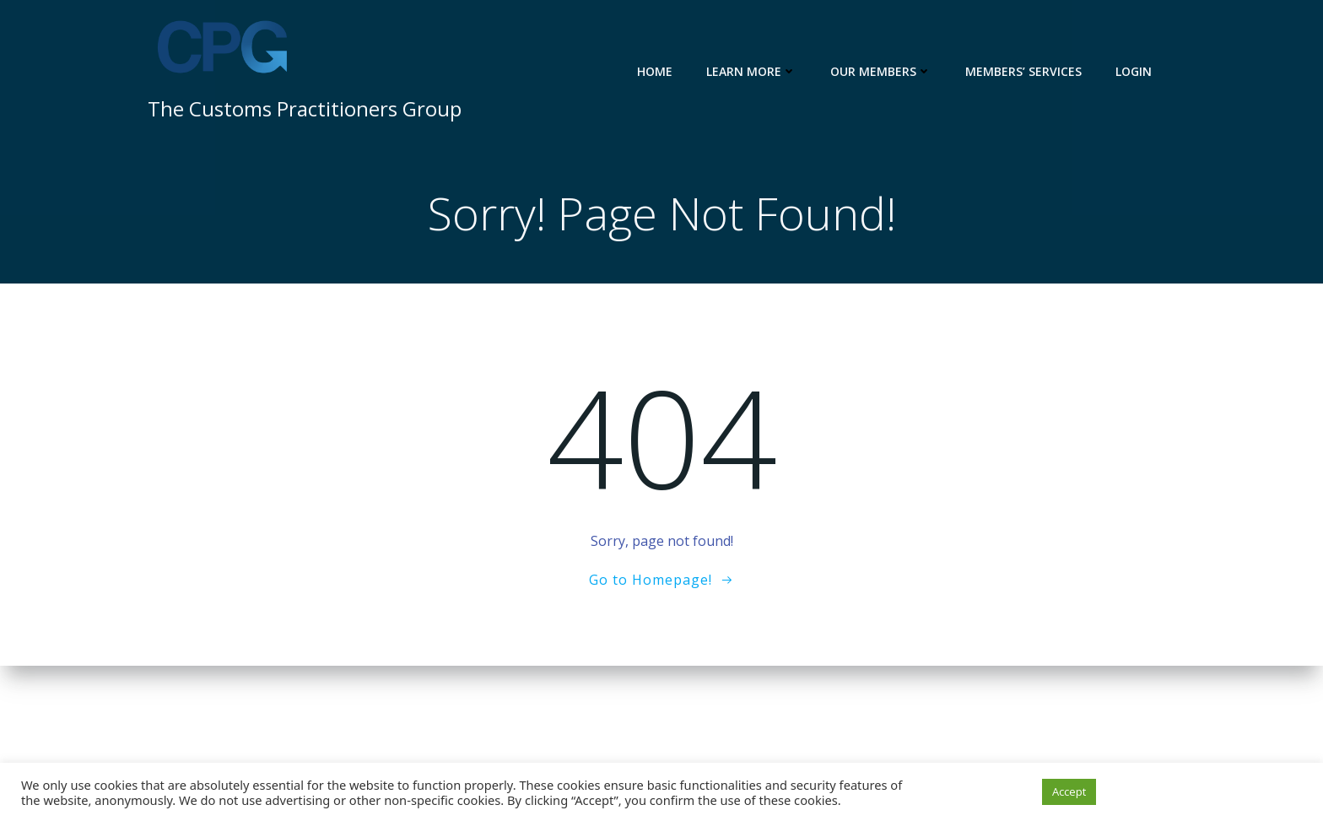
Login (1146, 71)
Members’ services (1036, 71)
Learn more (764, 71)
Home (667, 71)
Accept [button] (1069, 791)
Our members (893, 71)
